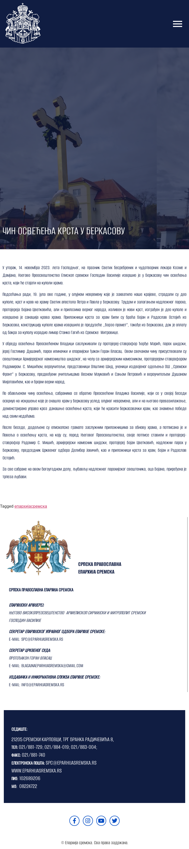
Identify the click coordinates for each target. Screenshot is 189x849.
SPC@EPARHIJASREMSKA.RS (71, 762)
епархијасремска (30, 506)
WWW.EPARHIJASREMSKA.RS (36, 770)
